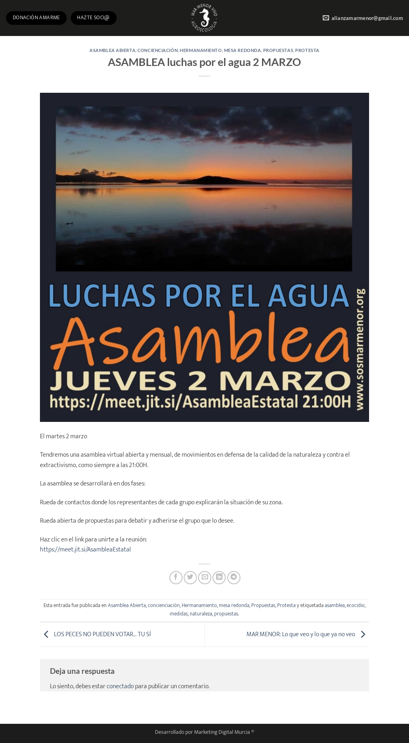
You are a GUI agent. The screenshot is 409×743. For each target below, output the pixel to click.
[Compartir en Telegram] (233, 577)
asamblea (335, 605)
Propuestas (278, 50)
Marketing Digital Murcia (222, 732)
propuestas (226, 614)
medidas (179, 614)
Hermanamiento (201, 50)
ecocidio (356, 605)
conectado (120, 686)
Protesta (307, 50)
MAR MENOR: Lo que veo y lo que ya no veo (307, 634)
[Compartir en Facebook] (176, 577)
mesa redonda (242, 50)
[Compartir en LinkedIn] (219, 577)
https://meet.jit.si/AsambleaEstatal (85, 549)
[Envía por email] (204, 577)
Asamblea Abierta (112, 50)
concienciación (157, 50)
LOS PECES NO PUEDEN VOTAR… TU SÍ (95, 634)
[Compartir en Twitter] (190, 577)
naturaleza (201, 614)
